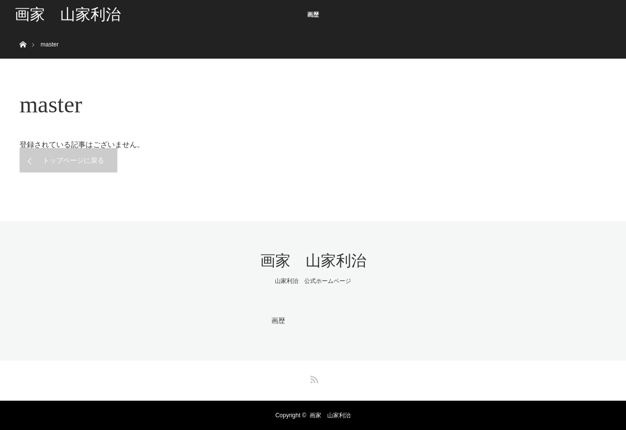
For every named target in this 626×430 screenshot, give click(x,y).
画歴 (313, 14)
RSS (313, 377)
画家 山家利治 (68, 14)
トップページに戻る (73, 160)
